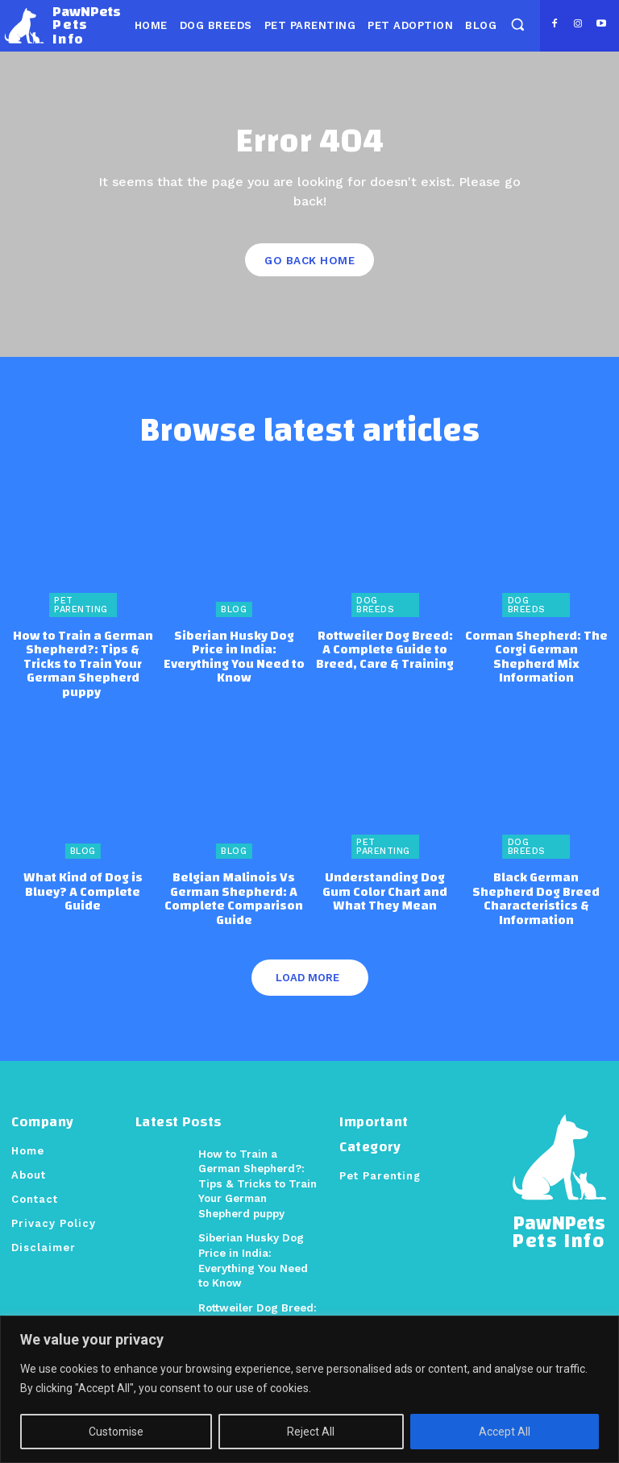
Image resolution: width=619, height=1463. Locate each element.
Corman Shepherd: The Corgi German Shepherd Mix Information (536, 648)
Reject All (310, 1431)
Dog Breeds (375, 604)
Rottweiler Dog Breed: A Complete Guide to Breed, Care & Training (385, 648)
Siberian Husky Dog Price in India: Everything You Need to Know (234, 648)
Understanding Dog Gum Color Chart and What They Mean (385, 872)
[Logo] (62, 26)
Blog (234, 608)
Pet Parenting (80, 604)
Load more (307, 957)
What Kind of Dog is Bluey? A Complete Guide (83, 866)
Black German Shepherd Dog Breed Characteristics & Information (535, 879)
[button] (517, 25)
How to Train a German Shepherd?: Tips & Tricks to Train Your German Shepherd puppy (83, 655)
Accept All (504, 1431)
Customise (116, 1431)
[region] (309, 1389)
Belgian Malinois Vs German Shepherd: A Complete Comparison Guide (234, 879)
